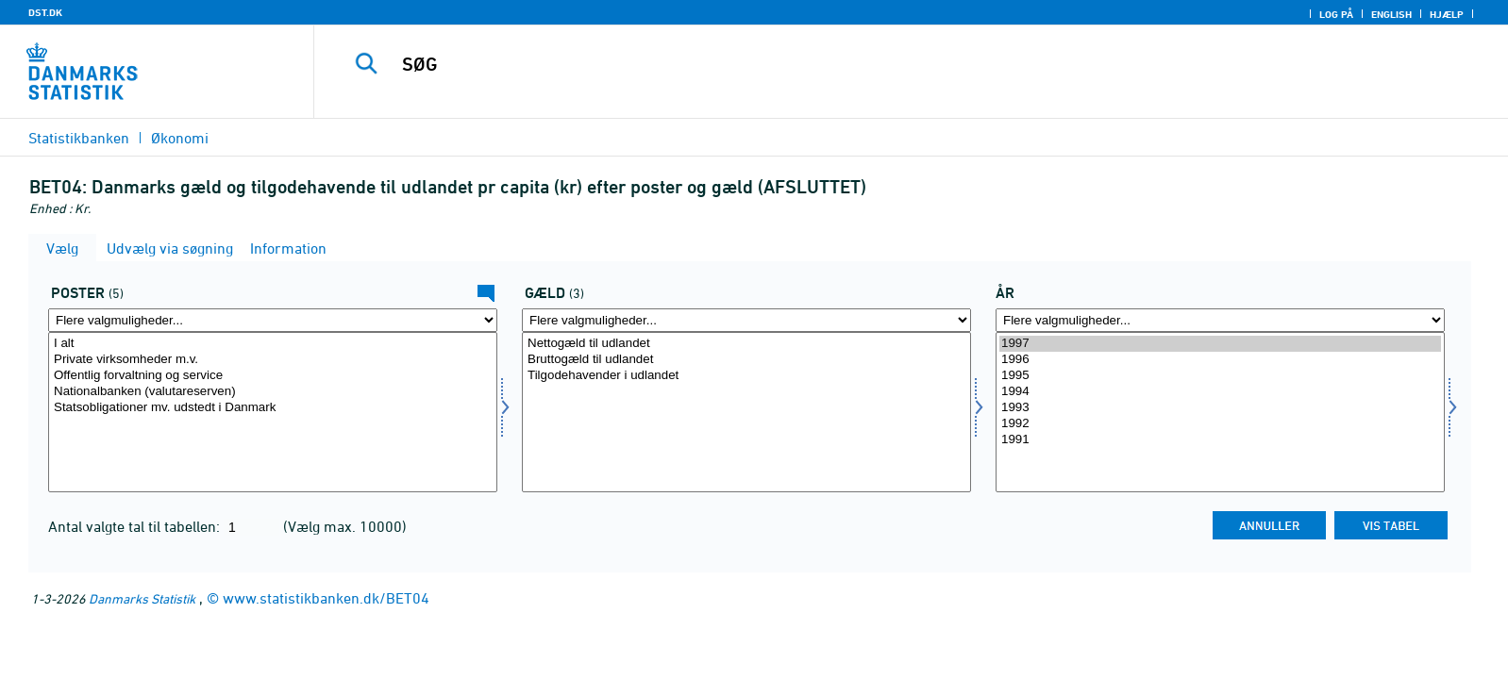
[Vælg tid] (1220, 412)
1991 (1220, 440)
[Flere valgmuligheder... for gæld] (746, 320)
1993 (1220, 408)
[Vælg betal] (272, 412)
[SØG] (865, 64)
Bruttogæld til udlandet (746, 360)
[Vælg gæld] (746, 412)
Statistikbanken (78, 137)
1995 (1220, 376)
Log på (1336, 14)
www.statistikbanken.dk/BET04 (326, 597)
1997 (1220, 344)
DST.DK (45, 12)
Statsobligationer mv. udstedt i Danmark (273, 408)
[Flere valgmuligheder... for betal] (272, 320)
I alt (273, 344)
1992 (1220, 424)
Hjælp (1447, 14)
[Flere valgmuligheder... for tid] (1220, 320)
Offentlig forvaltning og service (273, 376)
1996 (1220, 360)
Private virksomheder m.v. (273, 360)
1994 (1220, 392)
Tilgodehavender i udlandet (746, 376)
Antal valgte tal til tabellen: (136, 526)
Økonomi (180, 137)
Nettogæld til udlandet (746, 344)
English (1391, 14)
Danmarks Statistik (142, 598)
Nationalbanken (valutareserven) (273, 392)
